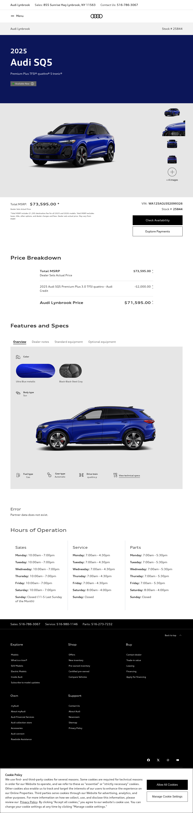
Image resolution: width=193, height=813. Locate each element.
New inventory (76, 660)
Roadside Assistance (21, 739)
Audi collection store (21, 722)
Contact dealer (134, 654)
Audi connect (17, 733)
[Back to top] (174, 635)
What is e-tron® (19, 660)
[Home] (97, 16)
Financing (131, 671)
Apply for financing (136, 677)
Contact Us (74, 706)
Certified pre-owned (79, 671)
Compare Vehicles (78, 677)
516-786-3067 (127, 5)
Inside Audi (16, 677)
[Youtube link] (178, 760)
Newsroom (74, 717)
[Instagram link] (168, 760)
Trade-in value (133, 660)
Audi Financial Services (22, 717)
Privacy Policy (75, 728)
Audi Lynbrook (20, 5)
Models (14, 654)
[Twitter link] (158, 760)
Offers (72, 654)
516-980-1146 (67, 624)
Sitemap (73, 722)
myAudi (15, 706)
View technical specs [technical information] (126, 475)
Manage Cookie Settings (167, 796)
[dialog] (96, 790)
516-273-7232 (101, 624)
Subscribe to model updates (25, 682)
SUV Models (17, 666)
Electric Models (18, 671)
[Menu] (17, 16)
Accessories (17, 728)
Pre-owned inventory (79, 666)
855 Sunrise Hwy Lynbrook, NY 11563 (69, 5)
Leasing (130, 666)
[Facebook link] (148, 760)
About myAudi (18, 711)
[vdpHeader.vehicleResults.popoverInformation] (32, 83)
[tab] (19, 342)
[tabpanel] (96, 418)
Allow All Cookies (167, 784)
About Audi (74, 711)
